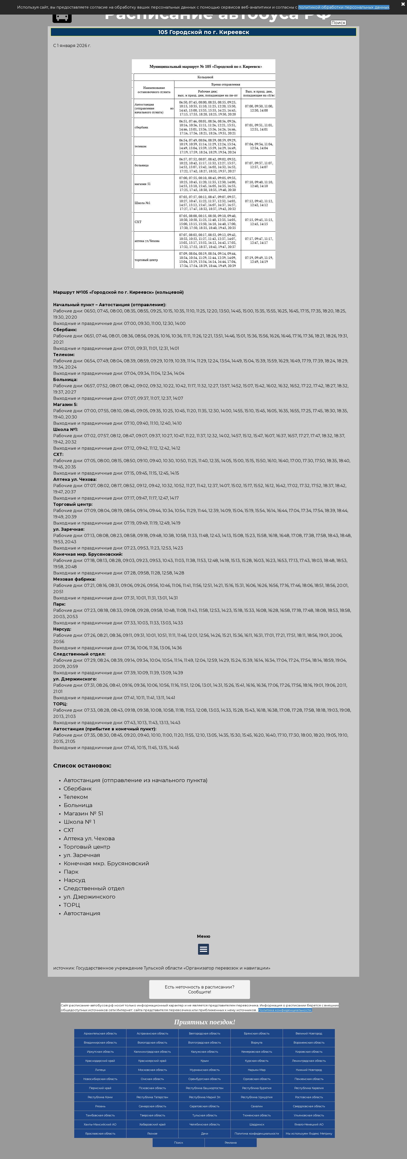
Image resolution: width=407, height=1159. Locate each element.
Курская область (256, 1061)
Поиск (338, 22)
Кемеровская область (256, 1051)
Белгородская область (204, 1033)
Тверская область (152, 1115)
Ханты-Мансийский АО (100, 1124)
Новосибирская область (100, 1079)
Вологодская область (152, 1042)
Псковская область (152, 1088)
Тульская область (204, 1115)
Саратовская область (204, 1106)
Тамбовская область (100, 1115)
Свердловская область (309, 1106)
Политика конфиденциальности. (285, 1010)
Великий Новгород (309, 1033)
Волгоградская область (204, 1042)
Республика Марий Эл (204, 1097)
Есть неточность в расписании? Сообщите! (199, 989)
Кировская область (308, 1051)
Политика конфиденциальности (257, 1133)
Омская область (152, 1079)
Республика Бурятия (257, 1088)
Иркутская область (100, 1051)
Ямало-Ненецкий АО (309, 1124)
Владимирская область (100, 1042)
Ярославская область (100, 1133)
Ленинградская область (309, 1061)
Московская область (152, 1070)
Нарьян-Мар (257, 1070)
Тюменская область (257, 1115)
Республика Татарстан (152, 1097)
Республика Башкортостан (204, 1088)
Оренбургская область (204, 1079)
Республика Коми (100, 1097)
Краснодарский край (100, 1061)
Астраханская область (152, 1033)
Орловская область (256, 1079)
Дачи (204, 1133)
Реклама (231, 1142)
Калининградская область (152, 1051)
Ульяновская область (309, 1115)
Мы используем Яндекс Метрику (309, 1133)
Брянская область (256, 1033)
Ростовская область (309, 1097)
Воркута (256, 1042)
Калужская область (204, 1051)
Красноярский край (152, 1061)
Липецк (100, 1070)
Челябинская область (204, 1124)
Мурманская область (205, 1070)
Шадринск (256, 1124)
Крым (205, 1061)
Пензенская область (309, 1079)
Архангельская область (100, 1033)
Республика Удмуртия (257, 1097)
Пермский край (100, 1088)
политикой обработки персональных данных (343, 7)
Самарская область (152, 1106)
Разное (152, 1133)
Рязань (100, 1106)
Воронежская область (309, 1042)
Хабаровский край (152, 1124)
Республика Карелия (309, 1088)
